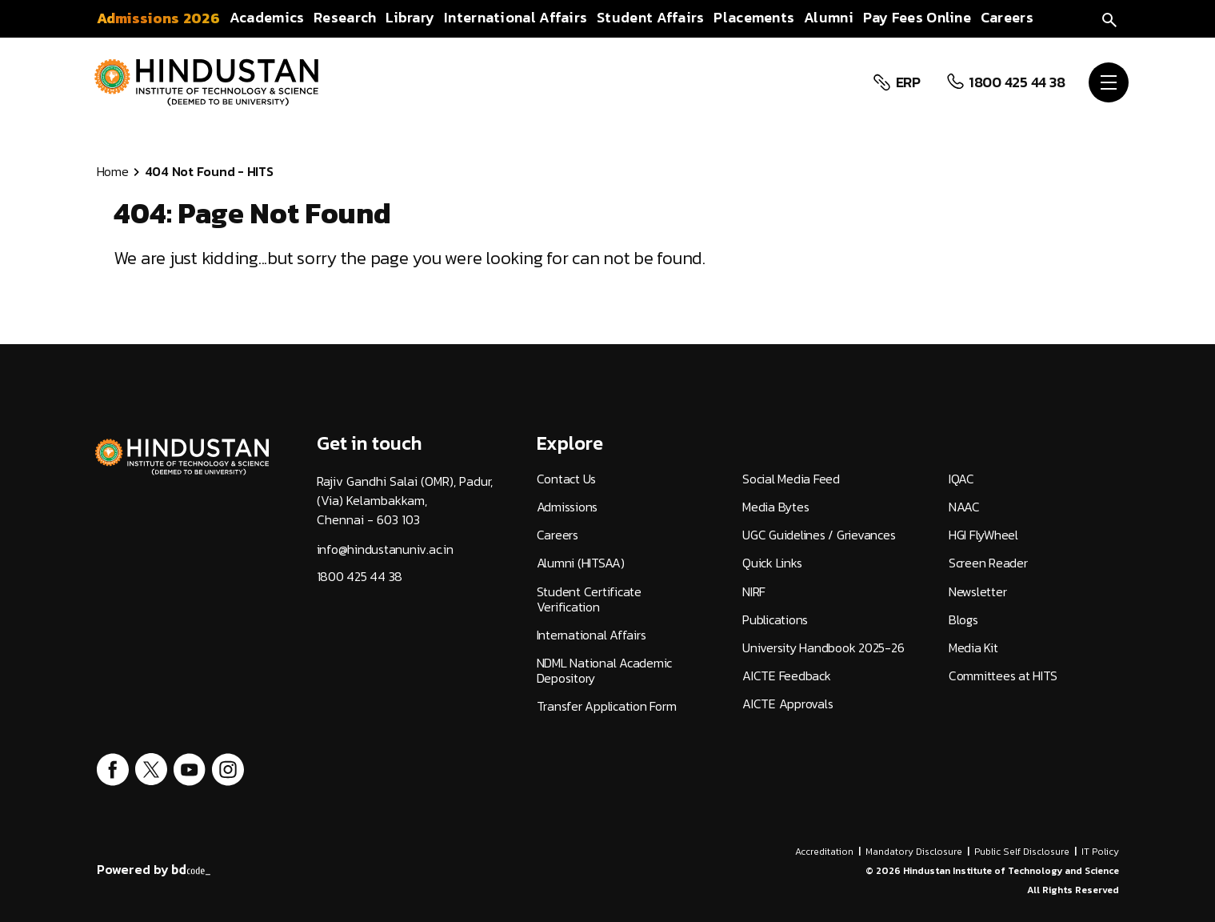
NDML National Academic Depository (605, 670)
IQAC (961, 479)
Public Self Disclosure (1021, 851)
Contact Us (567, 479)
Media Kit (973, 647)
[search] (1109, 18)
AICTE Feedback (786, 675)
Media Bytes (775, 507)
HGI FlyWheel (983, 535)
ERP (908, 82)
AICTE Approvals (787, 704)
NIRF (753, 591)
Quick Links (771, 563)
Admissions (567, 507)
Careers (557, 535)
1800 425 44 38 (1017, 82)
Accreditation (824, 851)
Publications (775, 619)
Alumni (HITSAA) (581, 563)
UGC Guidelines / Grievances (818, 535)
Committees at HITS (1003, 675)
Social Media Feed (791, 479)
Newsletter (978, 591)
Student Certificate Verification (589, 599)
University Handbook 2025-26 (823, 647)
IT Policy (1100, 851)
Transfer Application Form (607, 706)
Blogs (963, 619)
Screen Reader (988, 563)
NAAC (964, 507)
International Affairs (591, 635)
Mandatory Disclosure (913, 851)
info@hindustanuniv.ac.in (385, 549)
